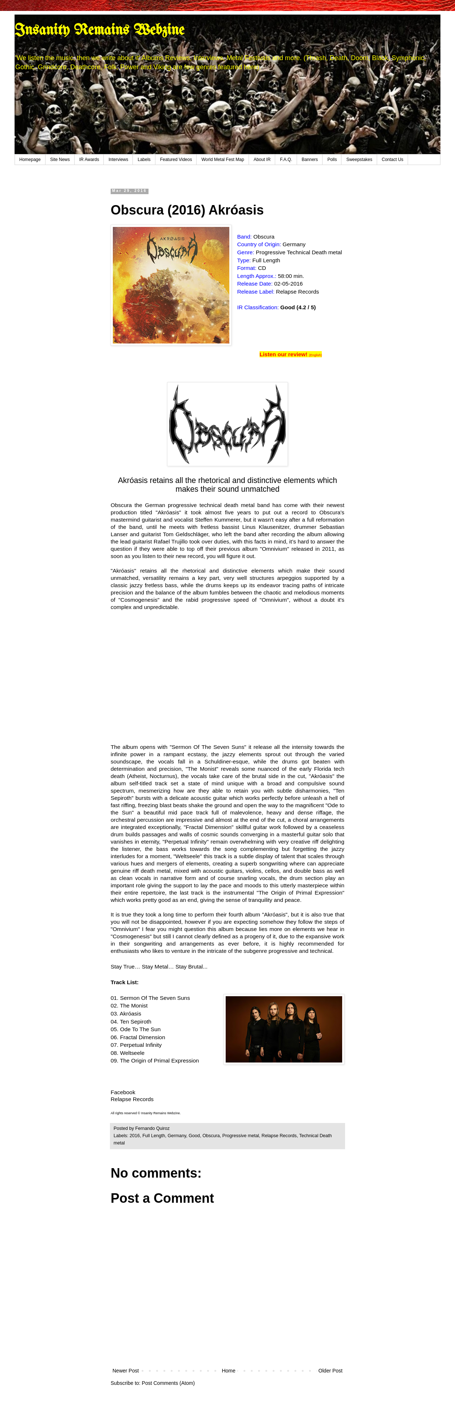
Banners (310, 159)
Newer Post (125, 1371)
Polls (332, 159)
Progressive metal (240, 1135)
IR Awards (89, 159)
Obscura (211, 1135)
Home (228, 1371)
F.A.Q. (286, 159)
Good (194, 1135)
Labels (144, 159)
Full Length (153, 1135)
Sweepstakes (359, 159)
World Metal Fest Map (222, 159)
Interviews (118, 159)
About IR (262, 159)
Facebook (123, 1092)
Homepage (30, 159)
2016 (135, 1135)
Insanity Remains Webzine (99, 31)
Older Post (330, 1371)
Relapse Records (279, 1135)
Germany (176, 1135)
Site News (60, 159)
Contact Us (392, 159)
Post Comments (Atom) (168, 1383)
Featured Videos (176, 159)
